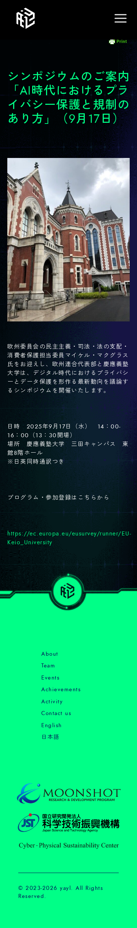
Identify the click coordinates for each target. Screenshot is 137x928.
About (49, 654)
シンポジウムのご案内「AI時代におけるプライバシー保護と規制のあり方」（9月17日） (68, 98)
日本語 (50, 737)
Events (50, 678)
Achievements (61, 689)
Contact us (56, 713)
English (51, 725)
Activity (52, 702)
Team (48, 666)
